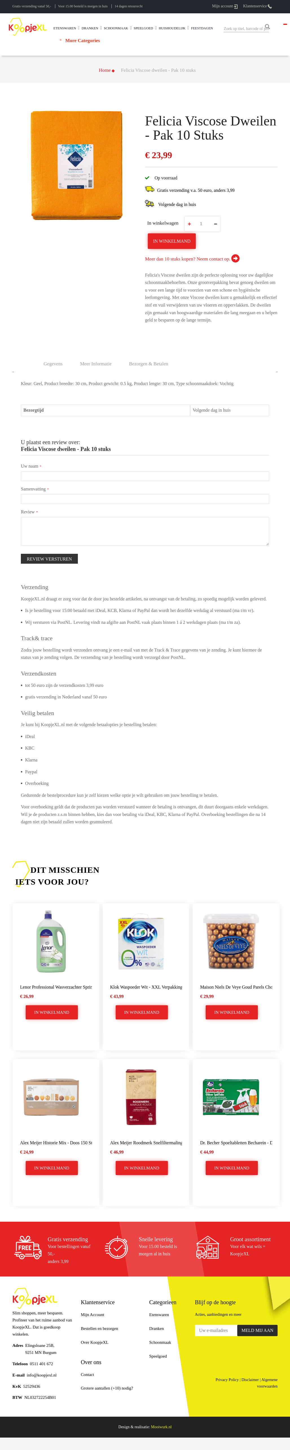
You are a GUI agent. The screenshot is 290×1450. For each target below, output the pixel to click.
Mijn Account (92, 1314)
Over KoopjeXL (95, 1342)
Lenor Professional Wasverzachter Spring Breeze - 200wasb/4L (56, 987)
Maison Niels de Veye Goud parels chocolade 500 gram (236, 987)
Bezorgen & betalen (148, 363)
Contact (87, 1374)
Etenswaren (159, 1314)
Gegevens (53, 363)
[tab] (148, 363)
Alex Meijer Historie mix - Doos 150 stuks (56, 1142)
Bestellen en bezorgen (99, 1328)
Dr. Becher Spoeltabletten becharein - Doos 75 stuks (236, 1142)
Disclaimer (250, 1380)
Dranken (156, 1328)
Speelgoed (158, 1356)
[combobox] (246, 29)
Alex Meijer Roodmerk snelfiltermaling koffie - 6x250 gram (146, 1142)
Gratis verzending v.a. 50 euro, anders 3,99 (195, 190)
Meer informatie (96, 363)
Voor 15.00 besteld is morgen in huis (83, 6)
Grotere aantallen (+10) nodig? (107, 1388)
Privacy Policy (227, 1380)
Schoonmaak (160, 1342)
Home (105, 70)
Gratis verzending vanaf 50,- (31, 6)
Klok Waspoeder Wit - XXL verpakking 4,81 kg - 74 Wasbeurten (146, 987)
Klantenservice (257, 6)
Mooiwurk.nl (161, 1427)
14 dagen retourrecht (128, 6)
